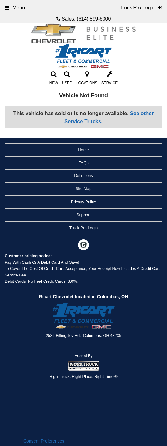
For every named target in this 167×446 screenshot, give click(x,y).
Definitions (83, 175)
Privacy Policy (83, 201)
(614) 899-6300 (94, 18)
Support (84, 214)
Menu (15, 7)
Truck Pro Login (83, 227)
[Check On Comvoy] (83, 245)
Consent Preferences (43, 441)
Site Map (83, 188)
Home (83, 149)
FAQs (83, 162)
